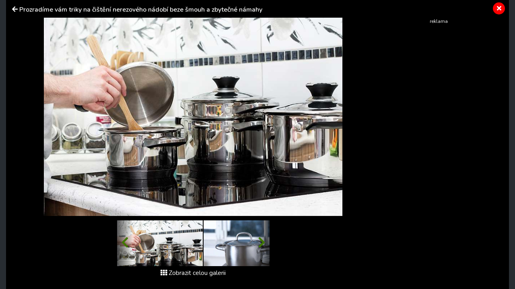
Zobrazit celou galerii (193, 273)
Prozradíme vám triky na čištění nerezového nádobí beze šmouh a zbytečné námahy (140, 9)
